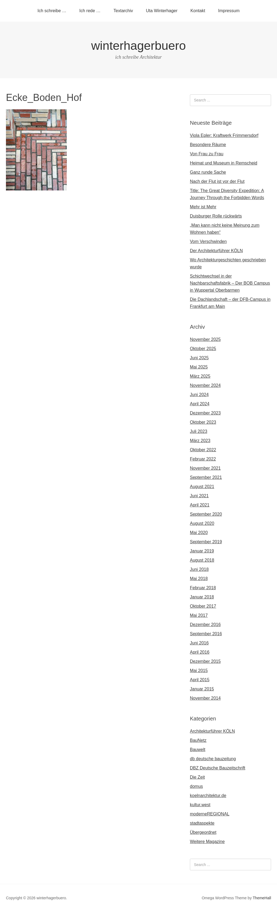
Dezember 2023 (205, 413)
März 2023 (200, 440)
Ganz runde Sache (208, 172)
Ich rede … (89, 10)
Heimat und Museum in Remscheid (223, 163)
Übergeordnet (203, 832)
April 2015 (199, 679)
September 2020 (206, 514)
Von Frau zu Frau (206, 154)
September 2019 (206, 541)
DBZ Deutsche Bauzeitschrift (217, 768)
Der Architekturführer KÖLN (216, 250)
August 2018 (202, 560)
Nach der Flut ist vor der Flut (217, 181)
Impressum (228, 10)
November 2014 (205, 698)
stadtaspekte (202, 823)
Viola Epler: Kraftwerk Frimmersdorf (224, 135)
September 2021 (206, 477)
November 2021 (205, 468)
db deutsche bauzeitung (213, 758)
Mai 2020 (199, 532)
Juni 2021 (199, 495)
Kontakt (197, 10)
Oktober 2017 (203, 606)
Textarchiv (123, 10)
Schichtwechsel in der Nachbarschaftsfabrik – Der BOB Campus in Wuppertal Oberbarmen (230, 283)
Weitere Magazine (207, 841)
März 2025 (200, 376)
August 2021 (202, 486)
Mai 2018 (199, 578)
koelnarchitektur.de (208, 795)
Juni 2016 (199, 643)
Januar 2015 (202, 689)
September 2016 (206, 633)
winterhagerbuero (138, 45)
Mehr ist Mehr (203, 207)
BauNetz (198, 740)
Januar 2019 (202, 551)
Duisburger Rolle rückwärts (216, 216)
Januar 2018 (202, 597)
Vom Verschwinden (208, 241)
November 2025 (205, 339)
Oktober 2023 (203, 422)
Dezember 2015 (205, 661)
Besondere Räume (208, 144)
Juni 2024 (199, 394)
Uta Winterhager (162, 10)
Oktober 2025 (203, 348)
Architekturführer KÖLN (212, 731)
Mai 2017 (199, 615)
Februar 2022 (203, 459)
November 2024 (205, 385)
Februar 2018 (203, 587)
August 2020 (202, 523)
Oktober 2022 (203, 449)
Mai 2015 (199, 670)
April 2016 (199, 652)
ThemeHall (262, 898)
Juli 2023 (198, 431)
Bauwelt (197, 749)
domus (196, 786)
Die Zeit (197, 777)
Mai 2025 (199, 367)
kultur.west (200, 804)
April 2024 (199, 403)
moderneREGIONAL (209, 814)
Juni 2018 (199, 569)
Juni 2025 (199, 357)
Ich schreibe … (52, 10)
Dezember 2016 (205, 624)
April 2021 (199, 505)
